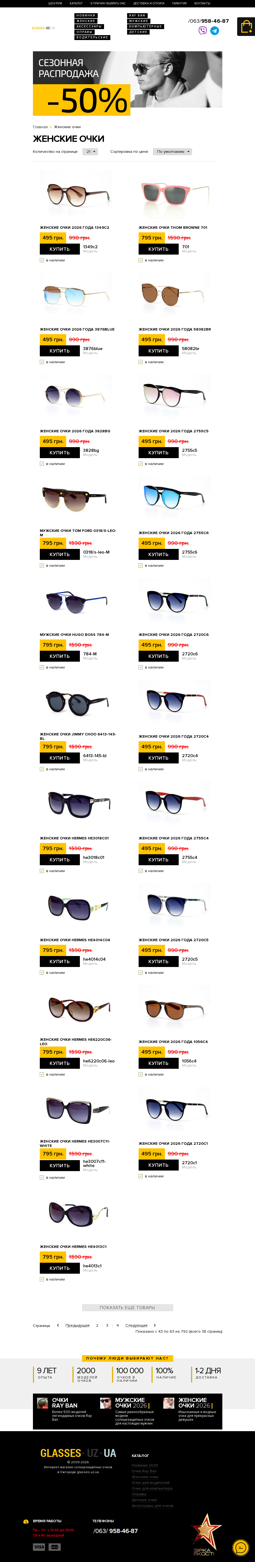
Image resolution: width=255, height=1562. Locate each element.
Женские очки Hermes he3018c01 (74, 838)
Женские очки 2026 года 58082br (175, 329)
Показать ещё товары (127, 1307)
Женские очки (145, 1476)
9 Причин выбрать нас (108, 3)
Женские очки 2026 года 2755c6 (174, 533)
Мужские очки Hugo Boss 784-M (74, 635)
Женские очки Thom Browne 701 (173, 227)
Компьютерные (145, 26)
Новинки (86, 15)
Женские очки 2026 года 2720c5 (174, 940)
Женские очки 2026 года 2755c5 (174, 431)
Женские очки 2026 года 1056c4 (173, 1042)
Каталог (76, 3)
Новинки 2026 (145, 1465)
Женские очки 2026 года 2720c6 (174, 635)
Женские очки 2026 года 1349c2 (74, 227)
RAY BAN (137, 15)
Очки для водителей (151, 1482)
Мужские (138, 21)
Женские (86, 21)
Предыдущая (77, 1325)
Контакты (202, 3)
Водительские (92, 37)
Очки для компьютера (152, 1488)
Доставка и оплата (148, 3)
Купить (60, 249)
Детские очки (144, 1500)
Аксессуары (89, 26)
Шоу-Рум (55, 3)
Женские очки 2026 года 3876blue (77, 329)
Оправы (85, 32)
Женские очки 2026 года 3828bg (75, 431)
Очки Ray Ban (144, 1471)
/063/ (208, 21)
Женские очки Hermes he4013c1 (73, 1247)
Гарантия (179, 3)
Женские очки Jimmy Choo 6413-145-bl (78, 736)
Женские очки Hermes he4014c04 (75, 940)
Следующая (136, 1325)
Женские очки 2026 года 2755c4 (174, 838)
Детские (138, 32)
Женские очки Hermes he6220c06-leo (76, 1041)
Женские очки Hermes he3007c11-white (75, 1143)
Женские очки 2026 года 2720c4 (174, 736)
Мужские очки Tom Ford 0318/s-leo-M (78, 533)
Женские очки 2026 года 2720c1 (173, 1143)
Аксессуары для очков (152, 1505)
